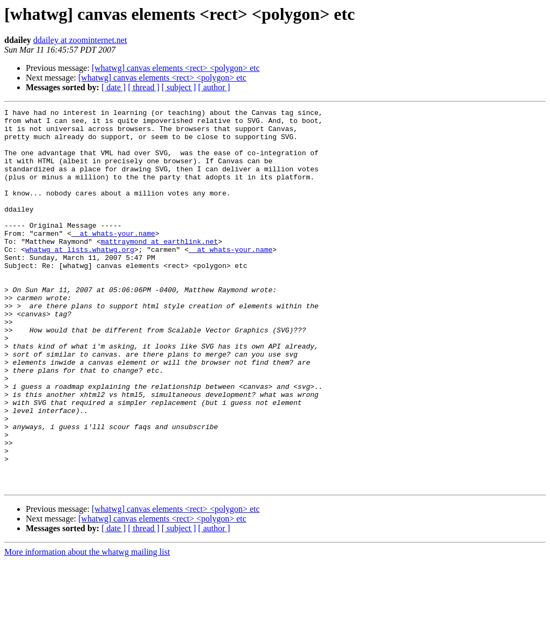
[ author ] (214, 87)
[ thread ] (144, 87)
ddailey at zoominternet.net (80, 40)
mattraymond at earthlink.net (159, 268)
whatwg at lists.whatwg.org (79, 278)
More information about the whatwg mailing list (87, 627)
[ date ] (114, 87)
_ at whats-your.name (113, 259)
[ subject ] (179, 87)
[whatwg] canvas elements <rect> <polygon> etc (176, 68)
